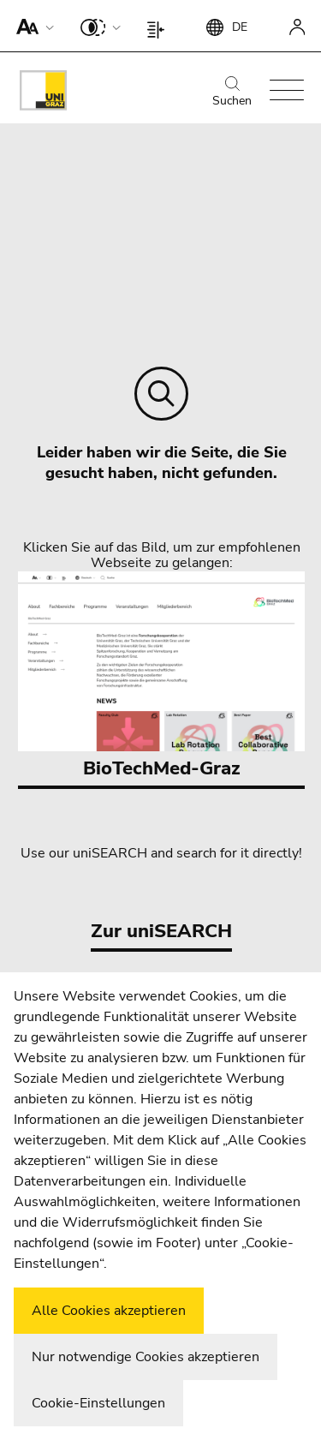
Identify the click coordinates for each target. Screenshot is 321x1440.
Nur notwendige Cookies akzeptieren (145, 1356)
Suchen (232, 92)
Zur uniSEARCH (161, 931)
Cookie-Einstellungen (98, 1403)
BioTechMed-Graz (161, 675)
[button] (31, 25)
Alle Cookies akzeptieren (109, 1310)
